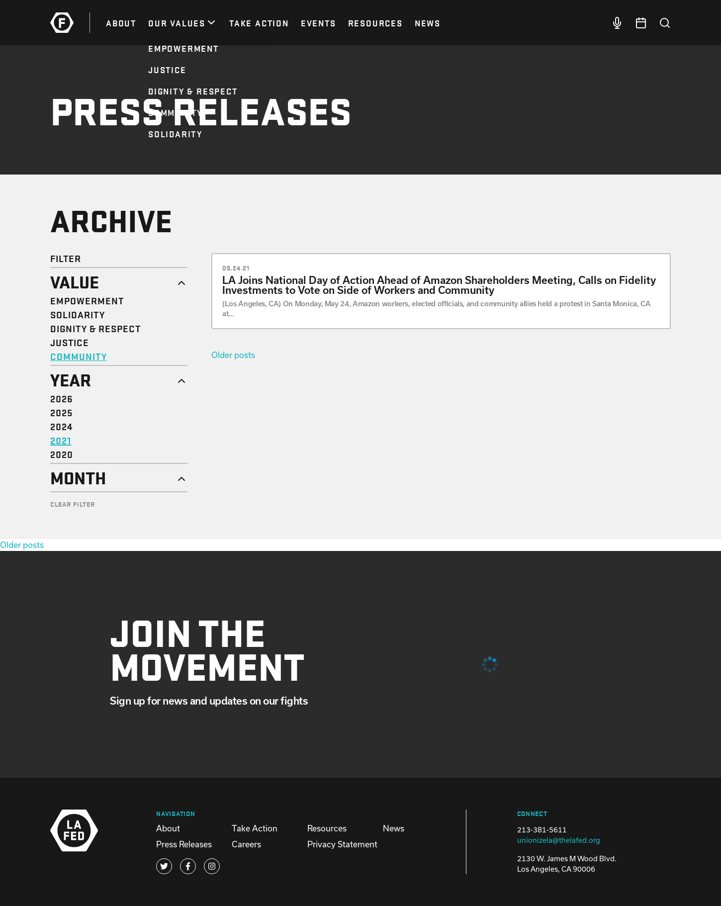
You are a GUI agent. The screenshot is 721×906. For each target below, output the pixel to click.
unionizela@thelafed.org (558, 840)
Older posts (233, 355)
